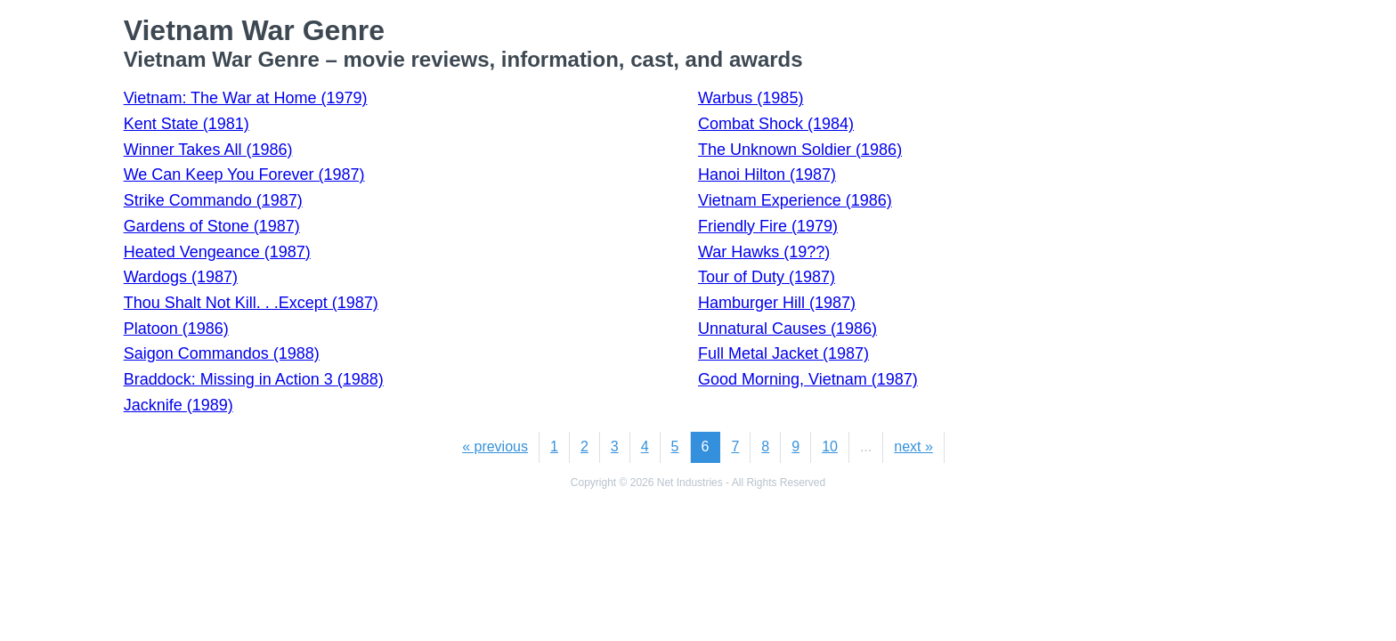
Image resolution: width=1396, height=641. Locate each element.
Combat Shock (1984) (776, 124)
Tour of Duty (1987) (766, 277)
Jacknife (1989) (178, 405)
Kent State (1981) (186, 124)
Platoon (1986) (176, 328)
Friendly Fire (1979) (768, 226)
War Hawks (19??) (764, 252)
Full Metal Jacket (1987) (783, 353)
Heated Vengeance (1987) (217, 252)
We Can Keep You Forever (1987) (244, 174)
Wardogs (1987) (181, 277)
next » (913, 446)
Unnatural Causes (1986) (787, 328)
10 (830, 446)
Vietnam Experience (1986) (795, 200)
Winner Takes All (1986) (208, 149)
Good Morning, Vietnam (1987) (808, 379)
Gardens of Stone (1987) (212, 226)
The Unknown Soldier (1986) (800, 149)
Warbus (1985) (750, 98)
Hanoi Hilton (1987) (767, 174)
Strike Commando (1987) (213, 200)
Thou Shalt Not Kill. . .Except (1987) (251, 303)
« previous (495, 446)
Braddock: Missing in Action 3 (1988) (254, 379)
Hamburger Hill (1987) (777, 303)
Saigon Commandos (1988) (222, 353)
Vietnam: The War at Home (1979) (246, 98)
